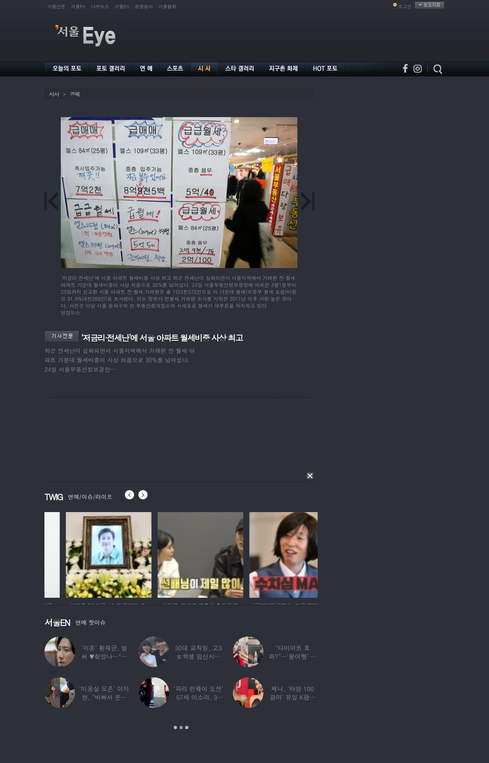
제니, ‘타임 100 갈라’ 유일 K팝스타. (293, 697)
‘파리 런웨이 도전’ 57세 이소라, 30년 (198, 697)
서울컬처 (168, 6)
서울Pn (78, 6)
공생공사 (144, 6)
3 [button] (186, 727)
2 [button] (181, 727)
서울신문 (56, 6)
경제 (75, 94)
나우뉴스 (100, 6)
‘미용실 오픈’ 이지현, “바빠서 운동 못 (104, 697)
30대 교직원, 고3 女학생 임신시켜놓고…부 (198, 656)
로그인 (405, 6)
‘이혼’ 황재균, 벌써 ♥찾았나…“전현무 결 (104, 656)
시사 (54, 94)
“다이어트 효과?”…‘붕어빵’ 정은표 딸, (292, 656)
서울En (122, 6)
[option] (87, 554)
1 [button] (175, 727)
